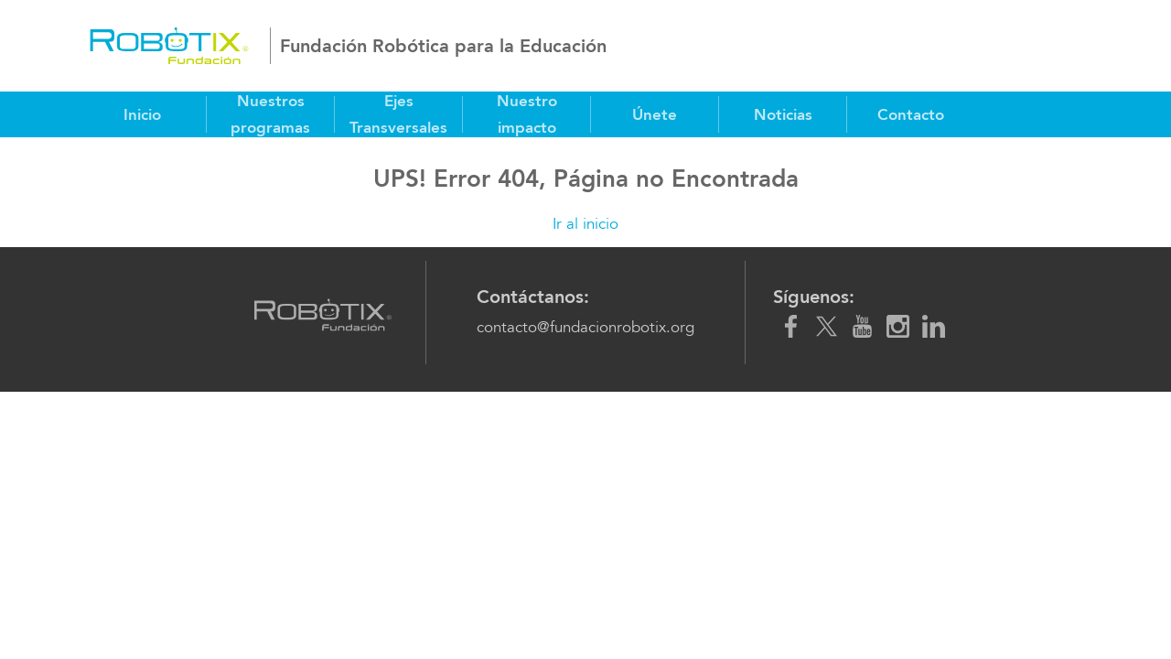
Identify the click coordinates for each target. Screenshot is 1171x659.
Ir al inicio (585, 223)
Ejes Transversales (398, 114)
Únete (654, 114)
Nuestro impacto (527, 114)
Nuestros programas (270, 114)
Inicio (142, 114)
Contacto (910, 114)
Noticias (783, 114)
